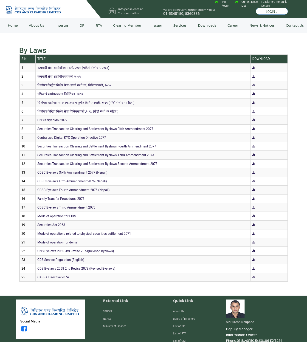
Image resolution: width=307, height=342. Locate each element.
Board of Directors (184, 318)
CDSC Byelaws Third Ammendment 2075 (66, 207)
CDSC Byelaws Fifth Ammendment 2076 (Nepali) (72, 181)
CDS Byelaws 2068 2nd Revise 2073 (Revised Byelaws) (76, 268)
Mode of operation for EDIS (56, 216)
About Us (36, 25)
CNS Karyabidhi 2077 (52, 120)
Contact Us (295, 25)
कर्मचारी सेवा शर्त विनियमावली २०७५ (59, 76)
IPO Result (225, 3)
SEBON (107, 311)
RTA (99, 25)
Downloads (207, 25)
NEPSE (107, 318)
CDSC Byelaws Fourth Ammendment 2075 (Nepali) (73, 190)
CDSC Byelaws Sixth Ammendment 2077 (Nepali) (72, 172)
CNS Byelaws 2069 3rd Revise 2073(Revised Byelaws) (75, 251)
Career (233, 25)
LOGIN (272, 12)
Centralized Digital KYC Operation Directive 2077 (71, 137)
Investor (62, 25)
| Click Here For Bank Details (274, 3)
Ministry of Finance (115, 326)
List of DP (179, 326)
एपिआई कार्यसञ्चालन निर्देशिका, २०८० (60, 94)
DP (82, 25)
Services (179, 25)
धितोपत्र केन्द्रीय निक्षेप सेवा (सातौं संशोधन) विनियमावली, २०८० (74, 85)
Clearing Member (127, 25)
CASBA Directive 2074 (53, 277)
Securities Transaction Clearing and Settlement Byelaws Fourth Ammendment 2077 (96, 146)
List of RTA (179, 333)
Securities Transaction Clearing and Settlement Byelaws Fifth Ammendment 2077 (95, 129)
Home (13, 25)
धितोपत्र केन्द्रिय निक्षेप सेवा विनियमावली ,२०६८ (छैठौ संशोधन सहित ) (77, 111)
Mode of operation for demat (58, 242)
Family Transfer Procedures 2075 (60, 199)
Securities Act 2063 (51, 225)
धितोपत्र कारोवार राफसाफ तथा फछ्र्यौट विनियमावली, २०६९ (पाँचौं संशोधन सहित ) (86, 103)
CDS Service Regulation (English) (60, 260)
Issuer (157, 25)
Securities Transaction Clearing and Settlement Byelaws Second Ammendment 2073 (97, 164)
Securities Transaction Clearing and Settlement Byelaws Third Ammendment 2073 (95, 155)
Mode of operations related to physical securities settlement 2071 (84, 233)
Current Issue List (249, 3)
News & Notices (262, 25)
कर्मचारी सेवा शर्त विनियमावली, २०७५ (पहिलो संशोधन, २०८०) (73, 68)
